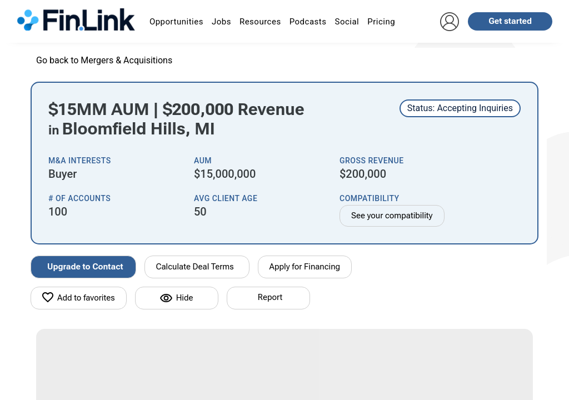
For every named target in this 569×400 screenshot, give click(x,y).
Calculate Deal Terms (195, 267)
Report (270, 297)
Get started (510, 21)
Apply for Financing (305, 267)
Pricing (381, 22)
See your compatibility (392, 216)
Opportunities (176, 22)
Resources (260, 22)
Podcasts (308, 22)
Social (347, 22)
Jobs (221, 22)
